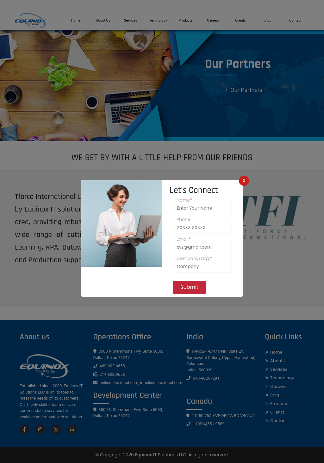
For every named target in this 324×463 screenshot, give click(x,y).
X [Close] (244, 180)
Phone (183, 219)
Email (184, 239)
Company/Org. (194, 258)
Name (184, 200)
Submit (189, 287)
